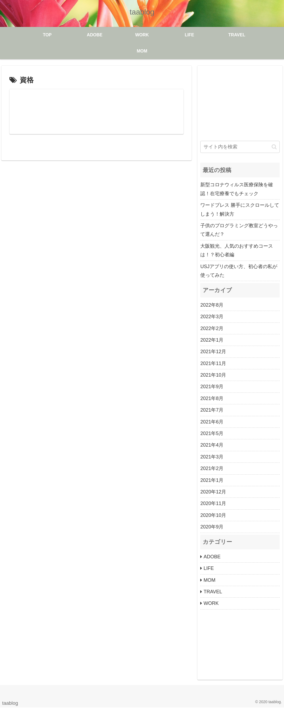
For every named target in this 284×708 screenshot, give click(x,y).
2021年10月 (213, 375)
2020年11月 (213, 503)
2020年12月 (213, 492)
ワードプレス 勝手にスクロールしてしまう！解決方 (239, 209)
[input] (240, 147)
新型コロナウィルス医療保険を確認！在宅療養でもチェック (236, 189)
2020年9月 (211, 527)
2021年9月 (211, 386)
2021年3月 (211, 457)
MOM (209, 580)
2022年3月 (211, 316)
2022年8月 (211, 305)
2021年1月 (211, 480)
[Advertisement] (240, 102)
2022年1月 (211, 340)
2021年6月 (211, 422)
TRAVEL (213, 591)
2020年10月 (213, 515)
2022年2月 (211, 328)
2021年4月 (211, 445)
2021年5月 (211, 433)
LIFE (209, 568)
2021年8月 (211, 398)
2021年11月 (213, 363)
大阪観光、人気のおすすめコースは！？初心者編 (236, 250)
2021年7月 (211, 410)
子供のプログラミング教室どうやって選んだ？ (239, 230)
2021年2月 (211, 468)
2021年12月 (213, 351)
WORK (211, 603)
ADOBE (212, 556)
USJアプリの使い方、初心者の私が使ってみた (238, 271)
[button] (274, 147)
